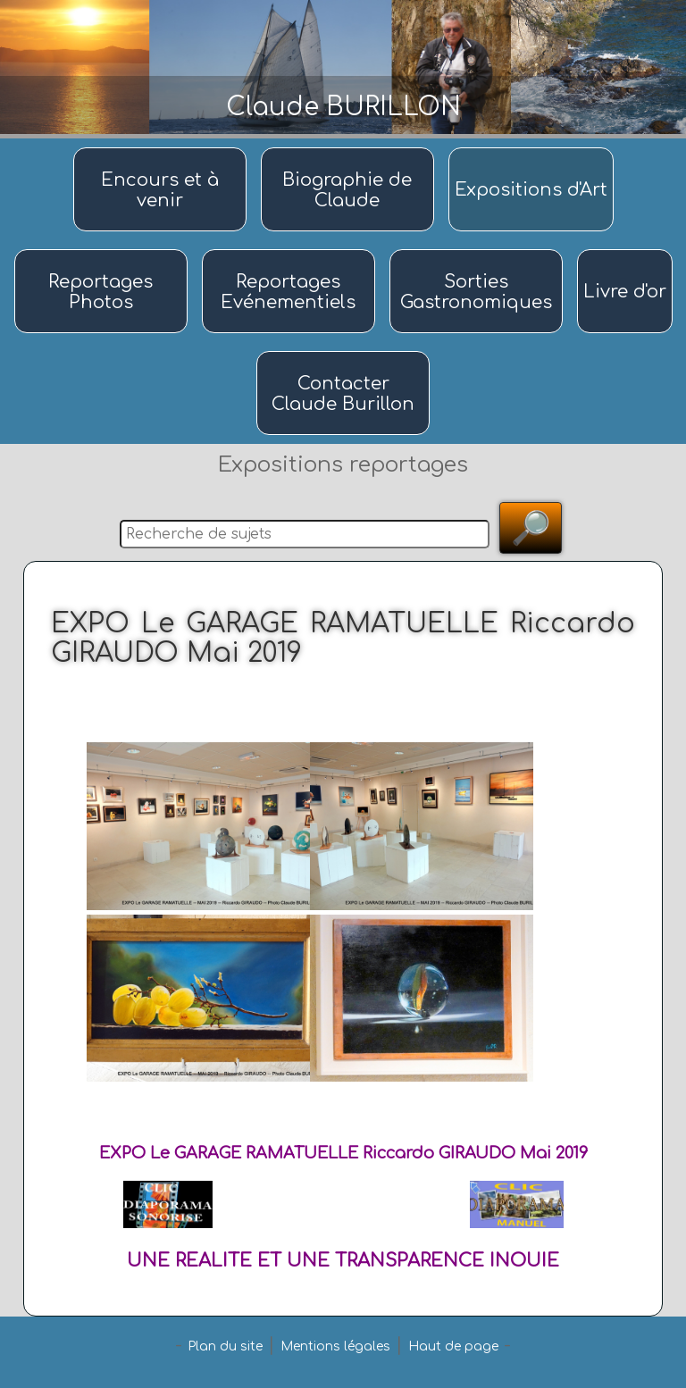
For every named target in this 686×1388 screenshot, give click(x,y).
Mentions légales (335, 1346)
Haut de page (453, 1346)
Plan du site (225, 1346)
